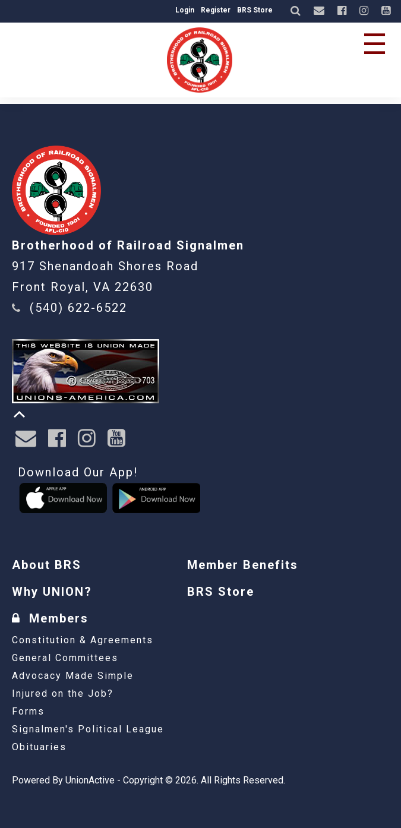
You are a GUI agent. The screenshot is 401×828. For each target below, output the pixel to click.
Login (184, 10)
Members (50, 618)
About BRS (46, 565)
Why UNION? (52, 591)
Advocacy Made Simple (73, 675)
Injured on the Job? (62, 693)
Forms (28, 711)
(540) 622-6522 (78, 308)
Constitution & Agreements (82, 640)
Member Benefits (242, 565)
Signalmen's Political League (88, 729)
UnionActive (90, 780)
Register (216, 10)
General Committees (65, 657)
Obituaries (39, 747)
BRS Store (255, 10)
